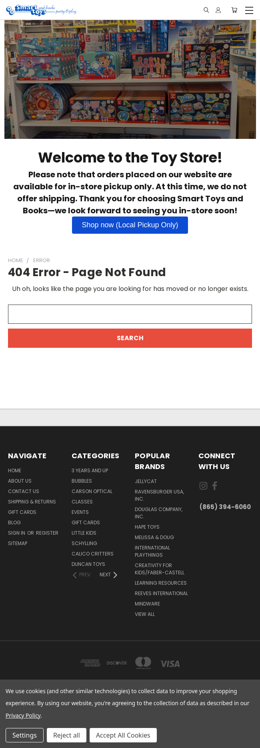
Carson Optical (92, 491)
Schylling (84, 543)
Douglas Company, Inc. (158, 513)
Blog (14, 522)
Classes (82, 501)
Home (14, 470)
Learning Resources (161, 583)
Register (47, 532)
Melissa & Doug (154, 537)
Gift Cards (22, 512)
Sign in (17, 532)
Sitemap (17, 543)
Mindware (147, 603)
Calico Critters (93, 553)
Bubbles (82, 480)
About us (20, 480)
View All (145, 614)
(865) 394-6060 (225, 507)
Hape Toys (147, 526)
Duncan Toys (88, 564)
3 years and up (90, 470)
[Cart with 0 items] (234, 10)
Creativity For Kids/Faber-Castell (159, 569)
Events (80, 512)
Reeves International (161, 593)
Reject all (66, 735)
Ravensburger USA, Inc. (159, 495)
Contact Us (23, 491)
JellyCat (146, 481)
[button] (130, 225)
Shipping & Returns (32, 501)
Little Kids (84, 532)
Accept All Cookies (123, 735)
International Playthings (152, 551)
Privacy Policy (23, 715)
